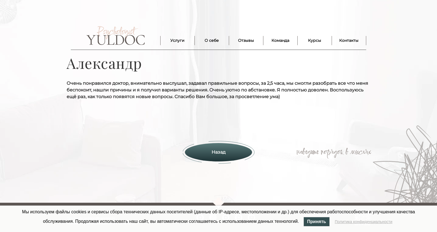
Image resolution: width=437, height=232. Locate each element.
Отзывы (246, 40)
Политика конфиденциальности (363, 221)
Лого (115, 35)
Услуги (177, 40)
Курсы (314, 40)
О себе (212, 40)
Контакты (348, 40)
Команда (280, 40)
